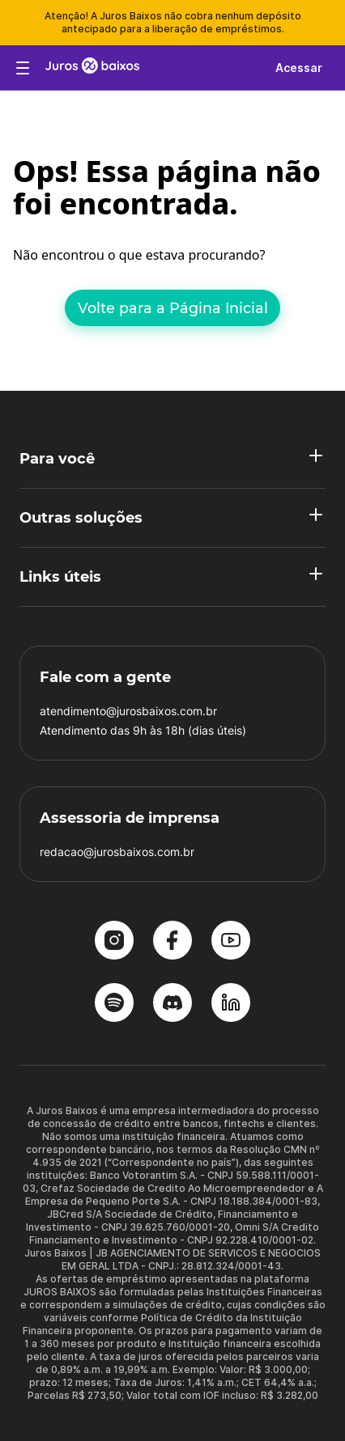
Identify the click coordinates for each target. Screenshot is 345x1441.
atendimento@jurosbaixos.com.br (128, 711)
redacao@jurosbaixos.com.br (117, 851)
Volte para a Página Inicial (173, 307)
